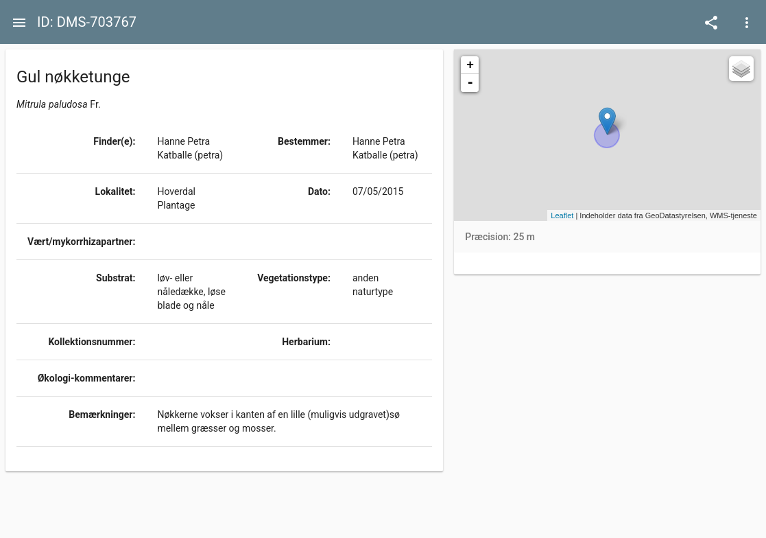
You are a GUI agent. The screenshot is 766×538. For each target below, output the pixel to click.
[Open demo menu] (711, 22)
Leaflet (562, 215)
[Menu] (19, 22)
